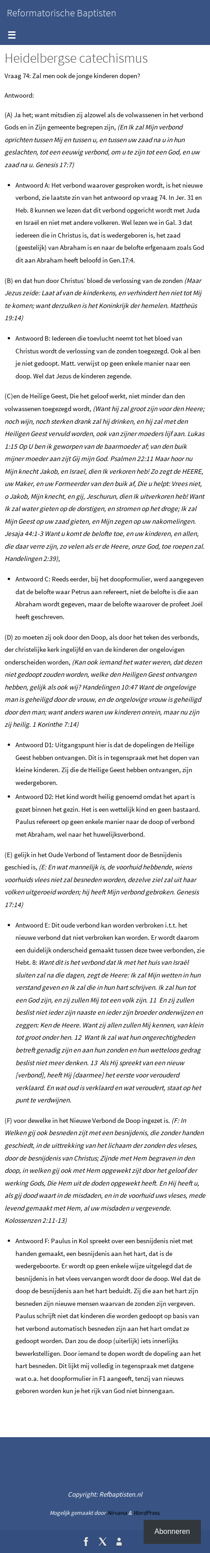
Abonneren (172, 1531)
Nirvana (117, 1513)
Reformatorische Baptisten (61, 12)
